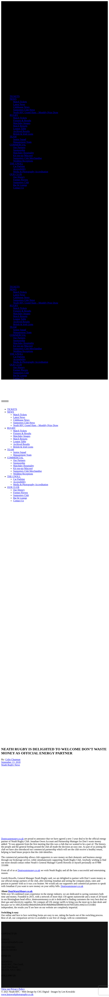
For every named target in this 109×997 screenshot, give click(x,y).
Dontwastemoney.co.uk (12, 838)
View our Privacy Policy (13, 989)
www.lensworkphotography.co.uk (17, 994)
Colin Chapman (12, 759)
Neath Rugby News (10, 765)
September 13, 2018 (10, 762)
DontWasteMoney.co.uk (20, 891)
